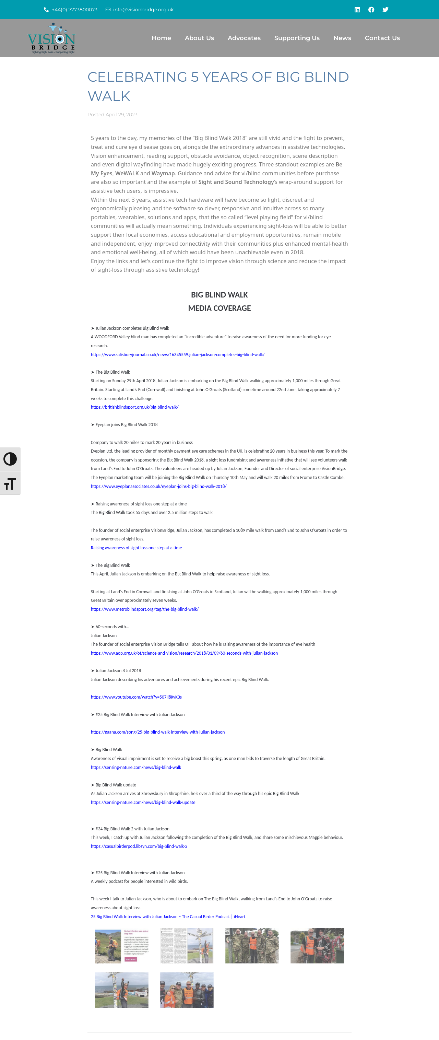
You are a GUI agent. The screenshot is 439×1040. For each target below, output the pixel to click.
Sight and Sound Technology (236, 182)
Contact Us (382, 38)
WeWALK (127, 173)
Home (161, 38)
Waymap (163, 173)
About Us (199, 38)
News (342, 38)
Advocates (244, 38)
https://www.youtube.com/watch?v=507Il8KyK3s (136, 697)
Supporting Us (297, 38)
